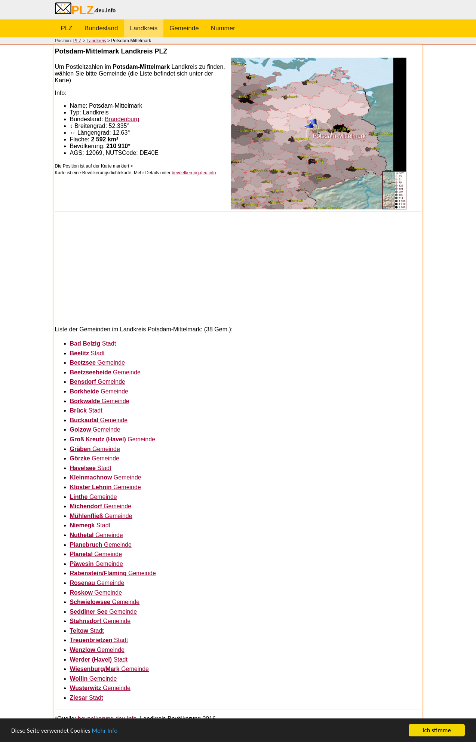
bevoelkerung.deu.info (194, 172)
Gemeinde (184, 28)
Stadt (93, 343)
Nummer (223, 28)
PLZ (67, 28)
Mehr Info (105, 731)
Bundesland (101, 28)
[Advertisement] (238, 267)
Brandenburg (122, 119)
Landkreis (144, 28)
